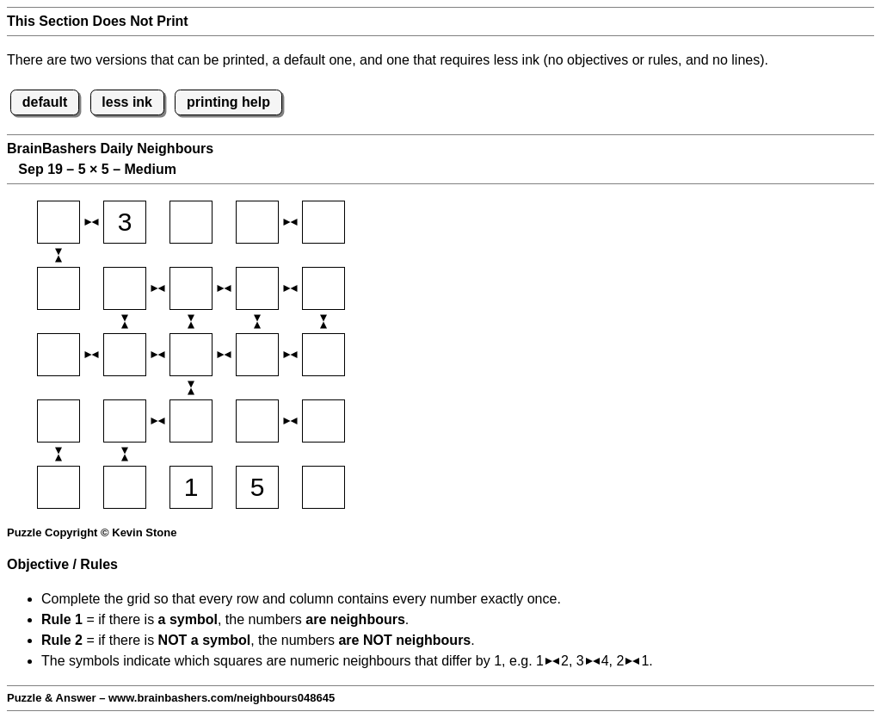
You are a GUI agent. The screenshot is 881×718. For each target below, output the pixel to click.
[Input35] (323, 354)
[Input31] (58, 354)
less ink (127, 102)
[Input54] (257, 487)
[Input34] (257, 354)
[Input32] (124, 354)
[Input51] (58, 487)
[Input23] (191, 288)
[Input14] (257, 222)
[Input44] (257, 421)
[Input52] (124, 487)
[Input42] (124, 421)
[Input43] (191, 421)
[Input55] (323, 487)
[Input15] (323, 222)
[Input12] (124, 222)
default (44, 102)
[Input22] (124, 288)
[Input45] (323, 421)
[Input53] (191, 487)
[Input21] (58, 288)
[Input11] (58, 222)
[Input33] (191, 354)
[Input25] (323, 288)
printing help (228, 102)
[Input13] (191, 222)
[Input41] (58, 421)
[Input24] (257, 288)
